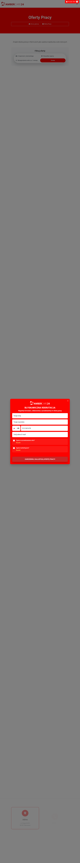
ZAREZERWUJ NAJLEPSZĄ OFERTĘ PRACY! (40, 459)
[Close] (68, 401)
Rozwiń (18, 442)
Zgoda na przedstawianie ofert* (25, 442)
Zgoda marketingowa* (22, 449)
